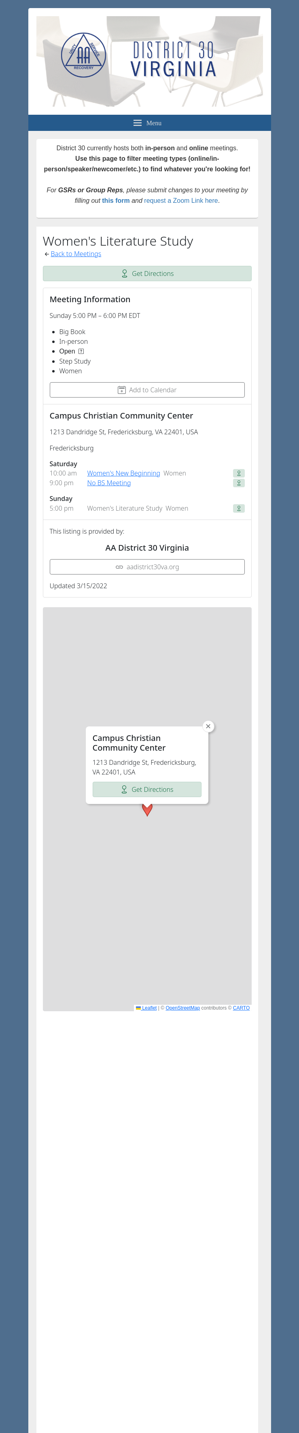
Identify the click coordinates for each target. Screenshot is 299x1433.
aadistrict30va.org (147, 566)
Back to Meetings (76, 253)
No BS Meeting (109, 482)
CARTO (241, 1008)
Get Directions (147, 273)
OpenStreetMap (182, 1008)
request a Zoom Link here (181, 200)
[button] (147, 708)
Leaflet (146, 1008)
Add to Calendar (147, 389)
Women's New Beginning (124, 473)
